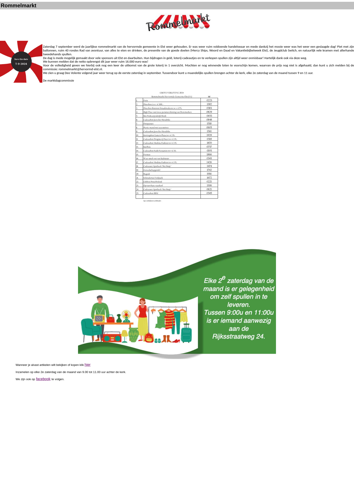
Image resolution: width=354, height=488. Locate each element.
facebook (43, 379)
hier (88, 365)
